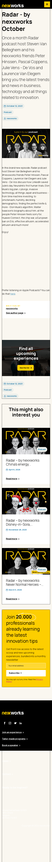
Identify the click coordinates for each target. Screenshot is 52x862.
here (12, 293)
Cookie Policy (35, 848)
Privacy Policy (35, 841)
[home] (13, 5)
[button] (47, 4)
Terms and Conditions (39, 855)
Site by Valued (35, 833)
